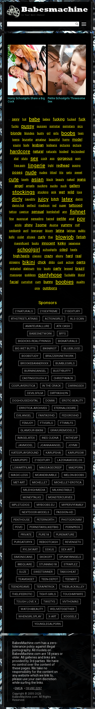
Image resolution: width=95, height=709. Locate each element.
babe (34, 119)
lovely (25, 179)
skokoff (46, 557)
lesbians (51, 145)
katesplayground (25, 452)
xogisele (70, 616)
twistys (49, 601)
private (26, 534)
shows (31, 237)
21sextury (72, 311)
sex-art (66, 549)
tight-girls (47, 594)
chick (42, 262)
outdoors (50, 288)
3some (41, 225)
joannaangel (50, 445)
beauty (60, 179)
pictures (65, 145)
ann (64, 211)
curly (41, 237)
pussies (42, 126)
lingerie (36, 165)
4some (53, 225)
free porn (19, 165)
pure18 (44, 534)
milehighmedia (34, 490)
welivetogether (62, 609)
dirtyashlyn (59, 393)
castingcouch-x (34, 378)
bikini (28, 262)
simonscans (23, 557)
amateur (40, 139)
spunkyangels (70, 557)
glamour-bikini (31, 430)
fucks (15, 126)
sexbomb (14, 230)
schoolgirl (28, 249)
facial (14, 282)
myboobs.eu (46, 504)
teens (16, 139)
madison (44, 205)
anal (71, 218)
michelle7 (39, 482)
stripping (14, 262)
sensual (37, 212)
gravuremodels (62, 430)
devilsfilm (35, 393)
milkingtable (62, 490)
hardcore (20, 151)
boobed (63, 151)
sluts (24, 158)
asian (37, 179)
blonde (16, 133)
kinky (62, 243)
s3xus (49, 549)
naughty (30, 199)
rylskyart (30, 549)
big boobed (78, 151)
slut (16, 158)
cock (44, 158)
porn (78, 158)
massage (16, 275)
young (17, 145)
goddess (30, 275)
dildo (52, 262)
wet (62, 192)
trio (39, 268)
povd (18, 527)
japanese (74, 243)
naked (71, 179)
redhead (62, 165)
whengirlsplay (29, 616)
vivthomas (70, 601)
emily (18, 225)
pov (81, 219)
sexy (16, 119)
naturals (51, 151)
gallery (74, 186)
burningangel (35, 370)
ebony (59, 256)
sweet (78, 172)
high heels (21, 256)
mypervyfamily (72, 504)
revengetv (73, 542)
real (78, 256)
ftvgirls (46, 423)
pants (81, 262)
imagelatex (26, 437)
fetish (81, 237)
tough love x (26, 601)
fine (11, 218)
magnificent (21, 243)
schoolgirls (50, 249)
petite (61, 219)
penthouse (21, 519)
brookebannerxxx (34, 363)
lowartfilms (22, 467)
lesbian (38, 145)
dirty (17, 199)
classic (37, 256)
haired (50, 218)
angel (19, 186)
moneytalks (32, 497)
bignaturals (67, 341)
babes (46, 119)
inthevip (72, 437)
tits (61, 172)
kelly (12, 237)
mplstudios (21, 504)
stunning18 (48, 564)
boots (35, 243)
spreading (37, 218)
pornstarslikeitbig (44, 527)
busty (40, 133)
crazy (48, 256)
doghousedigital (25, 400)
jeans (81, 179)
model (77, 139)
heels (73, 249)
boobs (68, 133)
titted (53, 172)
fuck (82, 119)
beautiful (54, 139)
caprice (24, 211)
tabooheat (68, 571)
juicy (43, 199)
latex (67, 199)
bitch (55, 199)
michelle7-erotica (68, 482)
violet (20, 237)
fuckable (70, 275)
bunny (48, 282)
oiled (64, 249)
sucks (54, 185)
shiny (28, 225)
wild (71, 192)
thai (50, 237)
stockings (23, 192)
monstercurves (60, 497)
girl (48, 133)
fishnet (77, 212)
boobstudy (30, 356)
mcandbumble (46, 475)
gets (69, 172)
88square (25, 564)
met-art (19, 482)
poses (17, 172)
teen (81, 133)
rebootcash (48, 542)
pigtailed (15, 268)
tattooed (75, 205)
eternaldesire (65, 408)
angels (30, 185)
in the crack (51, 385)
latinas (71, 230)
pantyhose (50, 275)
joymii (72, 445)
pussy (27, 126)
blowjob (65, 237)
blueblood (72, 348)
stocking (43, 192)
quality (80, 282)
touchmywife (73, 594)
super (62, 205)
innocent (48, 243)
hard (69, 256)
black (49, 179)
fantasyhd (46, 415)
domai (50, 400)
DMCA (18, 688)
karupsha (53, 452)
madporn (76, 467)
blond (81, 275)
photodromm (71, 519)
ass (52, 158)
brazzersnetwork (59, 356)
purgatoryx (23, 542)
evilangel (23, 415)
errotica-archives (33, 408)
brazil (79, 268)
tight (51, 165)
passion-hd (64, 512)
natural (38, 151)
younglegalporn (48, 624)
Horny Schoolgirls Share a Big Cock (27, 74)
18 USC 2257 (34, 688)
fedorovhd (70, 415)
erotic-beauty (72, 400)
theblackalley (73, 586)
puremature (65, 534)
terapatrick (46, 586)
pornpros (72, 527)
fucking (59, 119)
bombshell (53, 211)
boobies (65, 282)
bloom (49, 230)
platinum (28, 268)
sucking (42, 185)
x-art (52, 616)
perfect (31, 205)
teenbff (71, 579)
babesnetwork (40, 333)
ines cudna (50, 437)
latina (60, 231)
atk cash (63, 326)
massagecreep (50, 467)
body (26, 145)
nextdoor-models (35, 512)
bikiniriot (50, 348)
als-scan (77, 318)
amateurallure (37, 326)
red (54, 205)
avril (25, 230)
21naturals (24, 311)
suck (63, 185)
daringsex (76, 385)
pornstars (69, 126)
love (79, 192)
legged (68, 268)
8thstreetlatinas (24, 318)
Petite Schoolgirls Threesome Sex (67, 74)
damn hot (18, 205)
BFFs (62, 333)
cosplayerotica (23, 385)
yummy (66, 225)
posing (76, 165)
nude (31, 172)
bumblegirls (65, 363)
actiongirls (54, 318)
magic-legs (19, 475)
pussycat (22, 218)
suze (22, 571)
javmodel (25, 445)
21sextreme (49, 311)
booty (47, 268)
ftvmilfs (66, 423)
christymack (63, 378)
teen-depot (49, 579)
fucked (71, 119)
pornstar (55, 126)
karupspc (20, 460)
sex (34, 158)
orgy (37, 288)
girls (56, 133)
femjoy (27, 423)
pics (80, 126)
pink (53, 192)
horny (66, 139)
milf (77, 225)
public (81, 230)
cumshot (26, 282)
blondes (29, 133)
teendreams (20, 586)
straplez (71, 564)
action (70, 262)
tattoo (13, 211)
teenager (36, 230)
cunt (60, 262)
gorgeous (64, 158)
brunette (27, 139)
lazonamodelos (69, 460)
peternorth (45, 519)
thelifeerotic (22, 594)
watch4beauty (32, 609)
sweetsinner (43, 571)
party (57, 268)
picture (77, 145)
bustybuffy (62, 370)
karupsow (76, 452)
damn (79, 199)
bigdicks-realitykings (34, 341)
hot (24, 119)
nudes (43, 172)
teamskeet (26, 579)
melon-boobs (74, 475)
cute (14, 179)
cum (38, 282)
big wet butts (25, 348)
